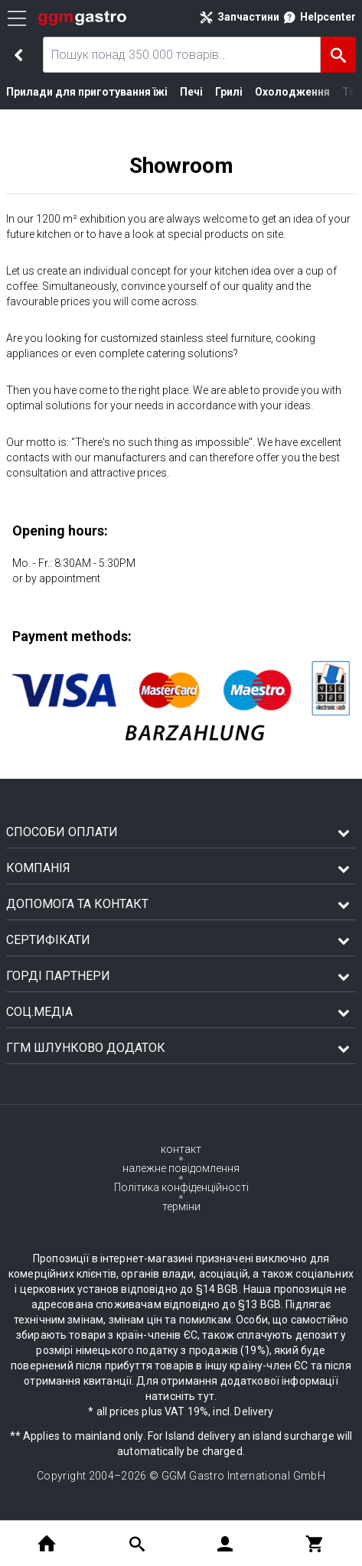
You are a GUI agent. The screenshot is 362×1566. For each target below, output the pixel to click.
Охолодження (274, 92)
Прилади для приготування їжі (80, 92)
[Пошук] (338, 55)
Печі (179, 92)
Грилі (215, 92)
